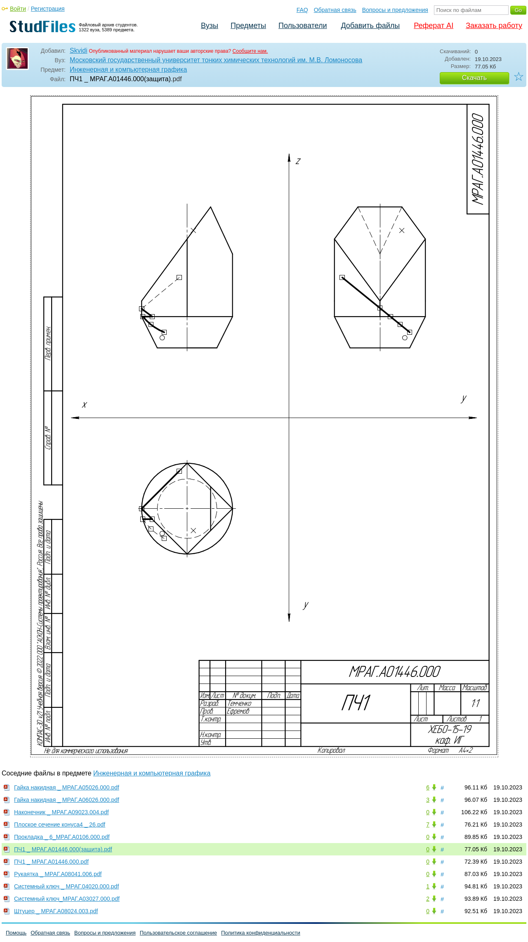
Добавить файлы (370, 25)
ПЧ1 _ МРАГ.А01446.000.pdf (51, 861)
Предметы (248, 25)
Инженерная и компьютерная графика (128, 69)
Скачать (474, 77)
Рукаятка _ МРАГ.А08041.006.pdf (57, 874)
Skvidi (78, 50)
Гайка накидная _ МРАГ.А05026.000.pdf (66, 787)
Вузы (209, 25)
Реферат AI (433, 25)
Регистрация (48, 8)
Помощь (16, 933)
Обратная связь (335, 10)
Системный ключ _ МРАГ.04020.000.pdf (66, 886)
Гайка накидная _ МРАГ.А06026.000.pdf (66, 799)
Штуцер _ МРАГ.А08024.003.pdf (56, 911)
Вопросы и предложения (395, 10)
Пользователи (302, 25)
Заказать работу (494, 25)
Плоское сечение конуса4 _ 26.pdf (59, 824)
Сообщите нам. (250, 51)
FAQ (302, 10)
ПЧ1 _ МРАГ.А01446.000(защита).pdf (63, 849)
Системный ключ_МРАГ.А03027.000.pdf (67, 898)
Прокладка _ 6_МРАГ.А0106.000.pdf (62, 837)
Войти (18, 8)
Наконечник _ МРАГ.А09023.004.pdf (61, 812)
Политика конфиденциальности (260, 933)
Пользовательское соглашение (178, 933)
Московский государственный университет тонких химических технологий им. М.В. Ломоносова (216, 59)
